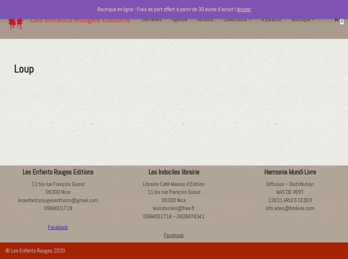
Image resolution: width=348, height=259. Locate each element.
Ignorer (244, 9)
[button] (250, 19)
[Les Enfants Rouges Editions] (67, 19)
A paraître (271, 19)
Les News (152, 19)
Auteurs (205, 19)
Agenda (179, 19)
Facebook (174, 235)
